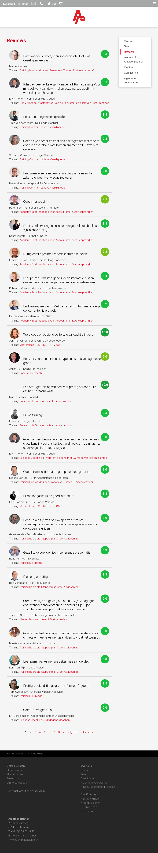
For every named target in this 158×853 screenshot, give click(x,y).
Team (84, 774)
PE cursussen (15, 774)
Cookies (110, 786)
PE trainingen (14, 770)
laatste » (88, 732)
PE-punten (87, 811)
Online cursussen (17, 782)
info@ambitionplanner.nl (24, 835)
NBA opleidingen (90, 798)
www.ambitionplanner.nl (25, 839)
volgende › (74, 732)
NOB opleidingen (90, 802)
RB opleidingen (89, 807)
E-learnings (13, 778)
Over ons (129, 41)
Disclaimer (97, 786)
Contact (85, 770)
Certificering (88, 778)
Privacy (85, 786)
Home (10, 753)
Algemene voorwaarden (95, 782)
